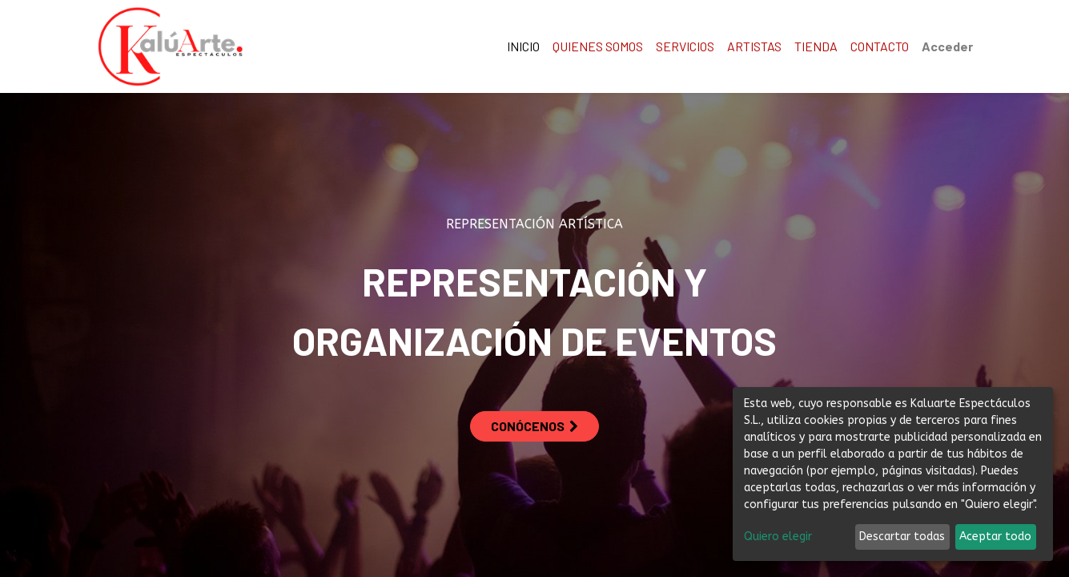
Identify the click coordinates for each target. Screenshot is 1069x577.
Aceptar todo (995, 536)
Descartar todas (902, 536)
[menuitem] (523, 46)
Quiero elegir (778, 536)
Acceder (947, 46)
